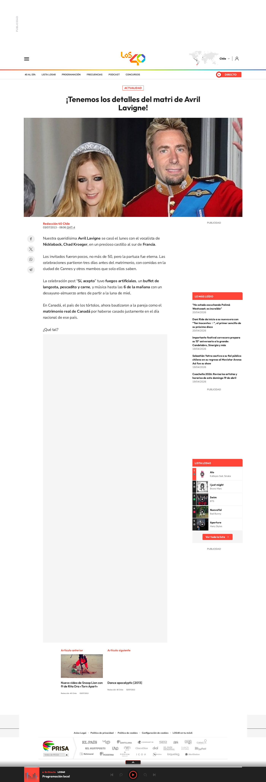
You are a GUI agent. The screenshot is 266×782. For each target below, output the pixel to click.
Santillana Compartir (145, 742)
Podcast (114, 74)
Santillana (125, 742)
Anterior (112, 774)
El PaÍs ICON (140, 753)
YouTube (125, 707)
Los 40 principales (108, 742)
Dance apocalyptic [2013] (124, 683)
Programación (71, 74)
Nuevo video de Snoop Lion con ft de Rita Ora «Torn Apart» (82, 684)
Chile (223, 58)
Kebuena (197, 747)
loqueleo (173, 753)
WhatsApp (31, 259)
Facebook (31, 239)
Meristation (191, 753)
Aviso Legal (80, 732)
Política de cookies (128, 732)
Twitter (31, 249)
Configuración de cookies (155, 732)
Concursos (133, 74)
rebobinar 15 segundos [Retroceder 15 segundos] (121, 774)
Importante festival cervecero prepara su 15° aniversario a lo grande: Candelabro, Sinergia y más (216, 341)
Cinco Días (141, 747)
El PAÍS (89, 742)
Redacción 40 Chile (56, 223)
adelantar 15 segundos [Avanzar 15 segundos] (145, 774)
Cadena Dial (155, 747)
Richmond (87, 753)
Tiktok (110, 707)
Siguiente (154, 774)
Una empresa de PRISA (55, 745)
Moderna (106, 753)
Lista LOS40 (49, 74)
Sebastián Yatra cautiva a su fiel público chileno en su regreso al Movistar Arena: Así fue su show (217, 359)
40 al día (30, 74)
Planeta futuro (183, 747)
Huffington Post (94, 747)
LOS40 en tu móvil (182, 732)
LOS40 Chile (133, 58)
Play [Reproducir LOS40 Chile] (133, 774)
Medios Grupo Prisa (55, 755)
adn (186, 742)
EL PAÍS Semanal (169, 747)
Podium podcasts (124, 753)
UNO (116, 747)
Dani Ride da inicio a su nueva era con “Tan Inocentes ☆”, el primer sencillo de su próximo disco (216, 323)
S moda (157, 753)
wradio (126, 747)
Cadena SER (162, 742)
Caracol (200, 742)
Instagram (118, 707)
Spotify (148, 707)
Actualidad (133, 88)
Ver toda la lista (215, 537)
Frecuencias (94, 74)
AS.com (174, 742)
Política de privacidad (102, 732)
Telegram (31, 269)
